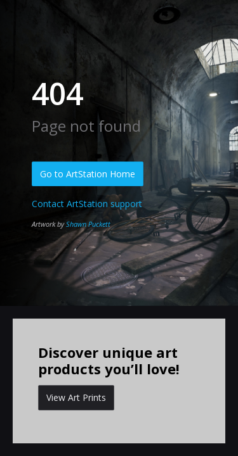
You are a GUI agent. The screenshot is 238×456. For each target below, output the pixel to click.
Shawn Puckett (88, 224)
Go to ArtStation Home (87, 174)
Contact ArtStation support (87, 204)
